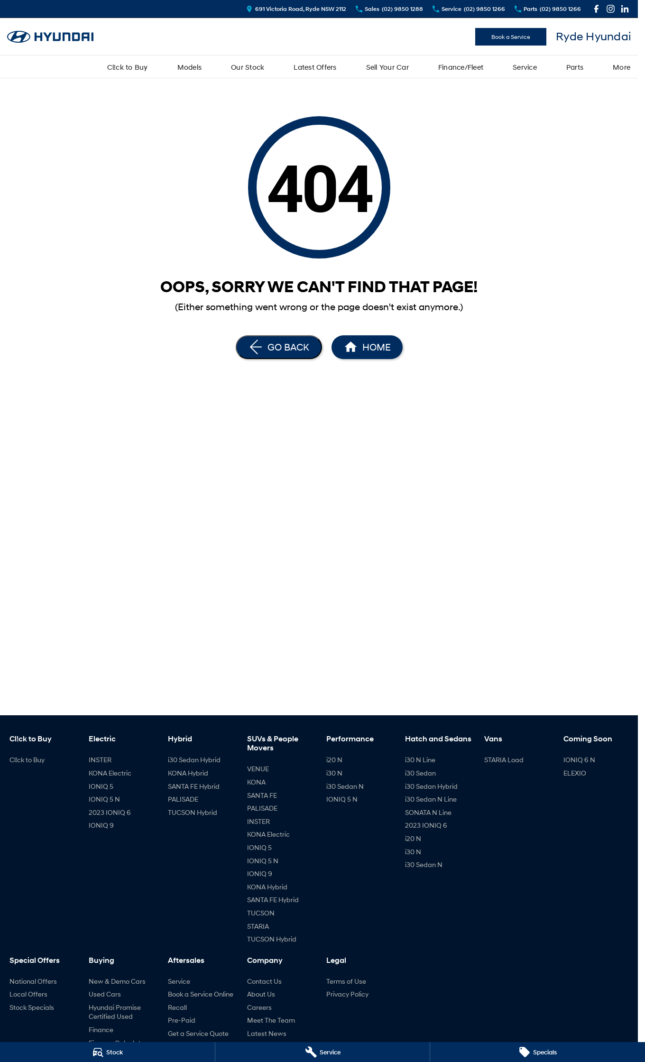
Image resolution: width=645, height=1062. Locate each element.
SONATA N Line (428, 812)
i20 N (334, 760)
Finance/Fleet (460, 67)
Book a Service (510, 36)
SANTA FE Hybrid (194, 786)
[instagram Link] (611, 9)
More (621, 67)
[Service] (322, 1052)
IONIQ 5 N (104, 799)
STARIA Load (504, 760)
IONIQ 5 (101, 786)
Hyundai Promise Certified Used (115, 1012)
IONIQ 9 (101, 825)
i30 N (334, 773)
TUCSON (261, 913)
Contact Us (264, 981)
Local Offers (28, 994)
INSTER (100, 760)
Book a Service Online (200, 994)
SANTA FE (262, 795)
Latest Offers (315, 67)
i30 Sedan (420, 773)
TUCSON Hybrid (192, 812)
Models (189, 67)
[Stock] (107, 1052)
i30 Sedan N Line (431, 799)
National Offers (33, 981)
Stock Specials (31, 1007)
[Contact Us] (296, 9)
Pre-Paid (181, 1020)
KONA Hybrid (188, 773)
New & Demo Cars (117, 981)
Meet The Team (271, 1020)
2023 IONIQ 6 (110, 812)
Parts (574, 67)
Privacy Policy (347, 994)
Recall (177, 1007)
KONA (256, 782)
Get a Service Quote (198, 1033)
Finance (101, 1029)
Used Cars (105, 994)
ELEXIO (574, 773)
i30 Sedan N (345, 786)
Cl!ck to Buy (127, 67)
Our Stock (247, 67)
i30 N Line (420, 760)
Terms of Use (346, 981)
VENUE (258, 769)
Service (525, 67)
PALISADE (183, 799)
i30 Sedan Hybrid (194, 760)
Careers (259, 1007)
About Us (261, 994)
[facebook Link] (596, 9)
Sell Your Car (387, 67)
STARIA (258, 926)
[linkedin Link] (625, 9)
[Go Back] (279, 347)
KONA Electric (110, 773)
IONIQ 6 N (579, 760)
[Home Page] (367, 347)
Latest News (266, 1033)
